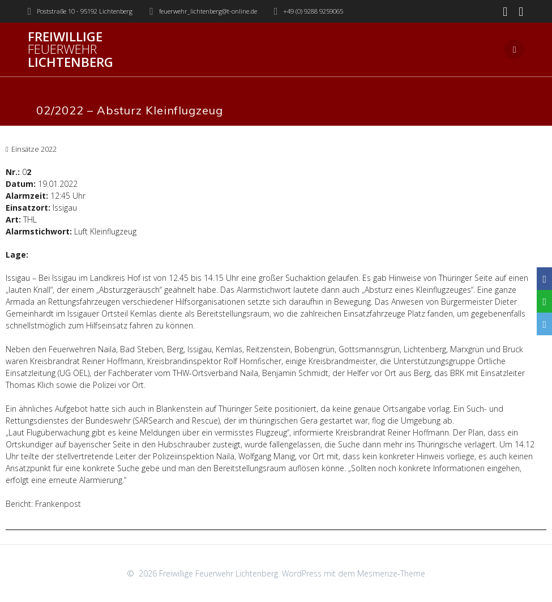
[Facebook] (544, 278)
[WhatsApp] (544, 301)
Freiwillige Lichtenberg (70, 50)
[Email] (544, 324)
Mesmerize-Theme (391, 573)
